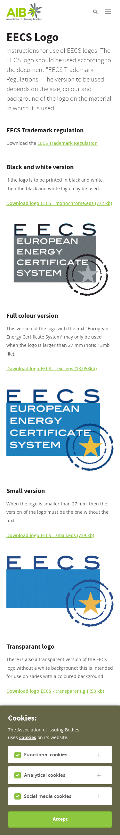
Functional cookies (45, 759)
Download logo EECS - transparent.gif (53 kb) (55, 691)
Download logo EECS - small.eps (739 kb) (50, 535)
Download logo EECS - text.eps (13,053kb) (51, 368)
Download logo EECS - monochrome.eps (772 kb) (59, 203)
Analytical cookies (44, 779)
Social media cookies (47, 800)
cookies (27, 742)
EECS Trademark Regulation (67, 143)
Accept (60, 823)
